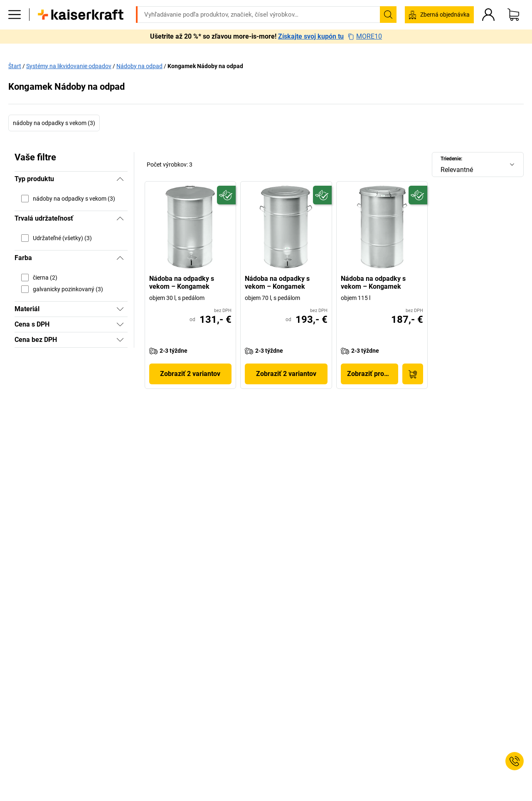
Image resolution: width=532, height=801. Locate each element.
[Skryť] (120, 179)
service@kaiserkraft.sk (389, 6)
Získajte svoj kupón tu (311, 49)
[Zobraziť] (120, 309)
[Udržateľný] (226, 195)
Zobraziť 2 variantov (190, 374)
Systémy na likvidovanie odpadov (68, 66)
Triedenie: (451, 158)
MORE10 (365, 49)
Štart (14, 66)
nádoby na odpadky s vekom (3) (54, 123)
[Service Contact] (514, 761)
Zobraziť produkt (372, 374)
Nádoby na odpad (139, 66)
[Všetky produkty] (14, 27)
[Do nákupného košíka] (412, 374)
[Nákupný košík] (513, 27)
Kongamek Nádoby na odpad (205, 66)
